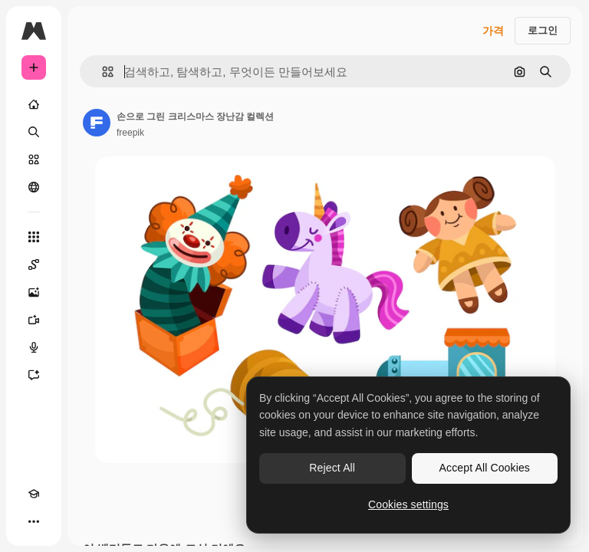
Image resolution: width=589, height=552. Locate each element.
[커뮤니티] (33, 187)
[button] (102, 71)
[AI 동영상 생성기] (33, 319)
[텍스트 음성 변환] (33, 347)
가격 (493, 31)
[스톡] (33, 159)
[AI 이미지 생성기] (33, 292)
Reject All (332, 468)
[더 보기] (33, 521)
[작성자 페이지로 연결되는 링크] (96, 122)
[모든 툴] (33, 237)
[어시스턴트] (33, 375)
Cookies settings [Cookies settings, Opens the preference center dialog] (408, 504)
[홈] (33, 104)
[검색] (33, 132)
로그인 (543, 30)
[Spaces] (33, 264)
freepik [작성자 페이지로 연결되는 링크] (130, 132)
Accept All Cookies (484, 468)
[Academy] (33, 493)
